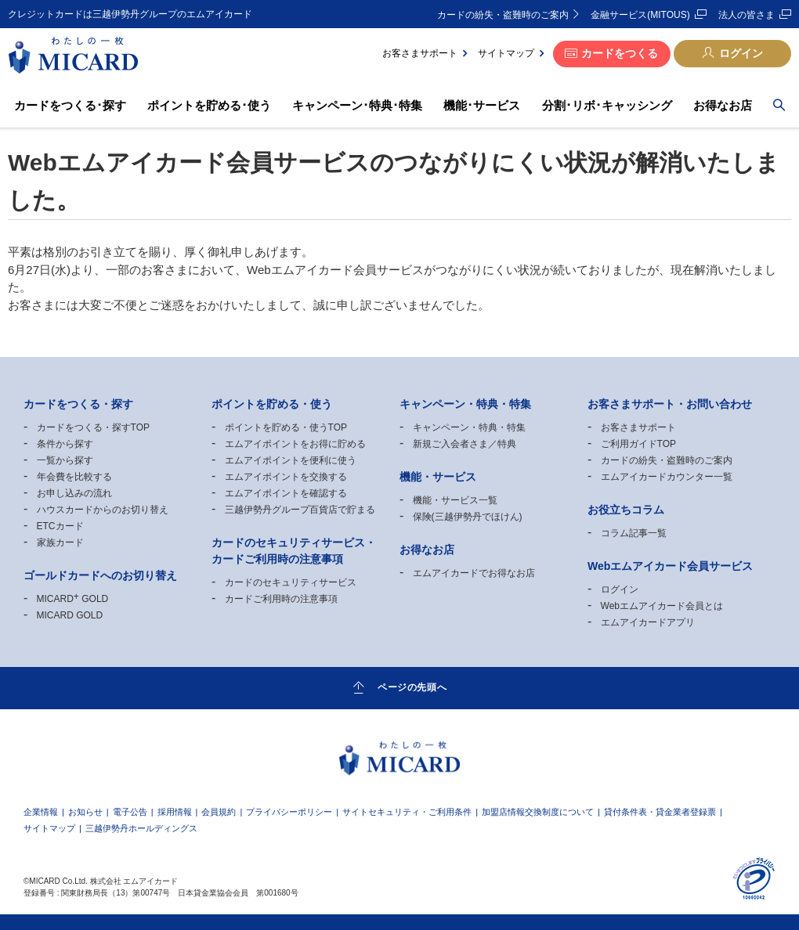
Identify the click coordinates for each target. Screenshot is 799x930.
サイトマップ (506, 53)
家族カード (60, 542)
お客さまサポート (419, 53)
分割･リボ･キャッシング (607, 105)
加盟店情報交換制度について (538, 812)
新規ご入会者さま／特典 (464, 443)
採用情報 (174, 812)
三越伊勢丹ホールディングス (141, 828)
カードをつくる (619, 53)
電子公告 (130, 812)
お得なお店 (722, 105)
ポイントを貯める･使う (209, 105)
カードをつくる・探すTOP (93, 427)
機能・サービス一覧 (455, 500)
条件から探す (65, 443)
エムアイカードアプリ (648, 622)
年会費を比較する (74, 476)
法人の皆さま (746, 14)
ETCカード (60, 526)
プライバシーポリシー (289, 812)
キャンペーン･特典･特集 (357, 105)
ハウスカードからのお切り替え (102, 509)
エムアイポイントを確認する (286, 493)
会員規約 (218, 812)
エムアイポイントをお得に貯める (295, 443)
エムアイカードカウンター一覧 (666, 476)
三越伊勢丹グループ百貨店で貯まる (300, 509)
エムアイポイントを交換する (286, 476)
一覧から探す (65, 460)
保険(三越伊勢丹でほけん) (467, 516)
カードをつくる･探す (70, 105)
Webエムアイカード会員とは (662, 605)
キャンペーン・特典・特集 (469, 427)
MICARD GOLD (73, 598)
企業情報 (41, 812)
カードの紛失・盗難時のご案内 (503, 14)
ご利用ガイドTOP (638, 443)
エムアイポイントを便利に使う (290, 460)
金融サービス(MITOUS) (640, 14)
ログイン (741, 53)
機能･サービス (481, 105)
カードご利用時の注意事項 (281, 598)
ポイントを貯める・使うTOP (286, 427)
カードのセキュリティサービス (290, 582)
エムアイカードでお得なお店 (474, 573)
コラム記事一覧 (634, 533)
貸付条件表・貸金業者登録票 (660, 812)
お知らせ (85, 812)
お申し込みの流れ (74, 493)
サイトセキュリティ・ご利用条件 (407, 812)
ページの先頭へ (412, 687)
